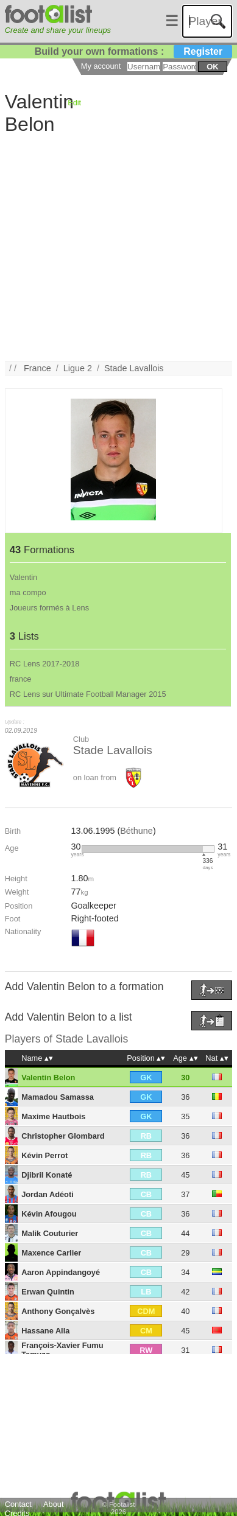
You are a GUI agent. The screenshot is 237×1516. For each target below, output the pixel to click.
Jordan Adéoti (47, 1194)
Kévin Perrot (44, 1155)
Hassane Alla (45, 1330)
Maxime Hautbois (53, 1116)
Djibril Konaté (46, 1174)
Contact (18, 1504)
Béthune (136, 831)
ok (212, 66)
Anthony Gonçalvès (57, 1311)
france (21, 678)
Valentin (23, 577)
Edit (74, 102)
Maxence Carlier (51, 1252)
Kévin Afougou (49, 1213)
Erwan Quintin (47, 1291)
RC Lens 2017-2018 (45, 663)
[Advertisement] (114, 247)
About (53, 1504)
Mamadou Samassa (57, 1097)
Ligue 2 (77, 368)
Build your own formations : (133, 51)
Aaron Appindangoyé (60, 1272)
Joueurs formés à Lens (49, 607)
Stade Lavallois (134, 368)
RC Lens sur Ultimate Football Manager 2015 (88, 694)
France (37, 368)
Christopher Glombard (63, 1135)
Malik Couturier (49, 1233)
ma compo (28, 592)
